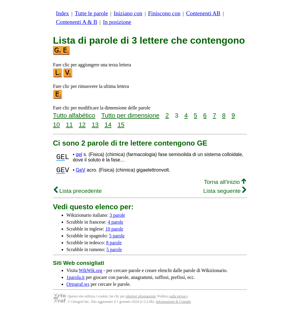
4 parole (115, 223)
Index (62, 13)
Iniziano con (128, 13)
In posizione (117, 22)
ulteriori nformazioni (141, 298)
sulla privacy (178, 298)
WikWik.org (90, 272)
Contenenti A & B (76, 22)
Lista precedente (78, 193)
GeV (80, 170)
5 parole (117, 237)
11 (69, 124)
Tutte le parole (91, 13)
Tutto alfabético (74, 115)
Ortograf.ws (77, 285)
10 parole (114, 230)
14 (108, 124)
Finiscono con (164, 13)
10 (56, 124)
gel (79, 154)
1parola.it (75, 279)
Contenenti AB (203, 13)
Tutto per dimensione (130, 115)
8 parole (114, 244)
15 (121, 124)
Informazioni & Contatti (173, 303)
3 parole (117, 216)
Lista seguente (224, 193)
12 (82, 124)
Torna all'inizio (225, 184)
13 (95, 124)
